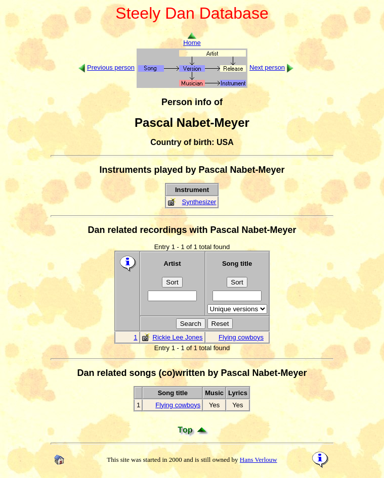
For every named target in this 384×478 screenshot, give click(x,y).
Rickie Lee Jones (178, 337)
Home (192, 39)
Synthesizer (199, 202)
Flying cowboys (241, 337)
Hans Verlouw (258, 459)
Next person (267, 67)
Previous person (111, 67)
